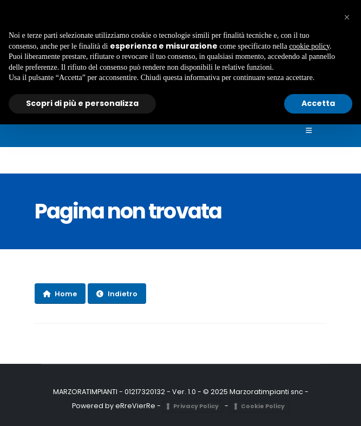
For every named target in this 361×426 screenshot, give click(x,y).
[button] (347, 17)
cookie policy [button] (309, 46)
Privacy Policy (196, 406)
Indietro (116, 293)
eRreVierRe (135, 405)
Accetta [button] (318, 103)
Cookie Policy (263, 406)
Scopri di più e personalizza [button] (82, 103)
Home (60, 293)
